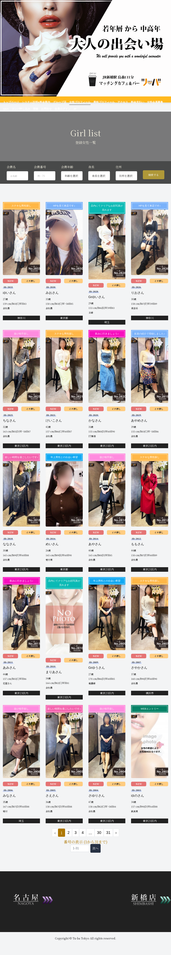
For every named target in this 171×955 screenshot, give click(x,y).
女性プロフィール (70, 102)
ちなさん (9, 433)
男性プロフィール (91, 102)
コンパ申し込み (11, 108)
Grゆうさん (96, 681)
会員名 (11, 180)
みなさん (9, 809)
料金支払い (120, 102)
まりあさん (54, 685)
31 (108, 846)
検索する (153, 188)
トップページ (10, 102)
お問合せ (33, 108)
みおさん (52, 306)
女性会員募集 (136, 102)
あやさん (94, 557)
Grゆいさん (96, 310)
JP (60, 108)
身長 (91, 180)
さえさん (52, 809)
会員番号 (40, 180)
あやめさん (139, 433)
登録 (24, 108)
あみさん (9, 681)
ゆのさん (137, 809)
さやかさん (139, 681)
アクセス (107, 102)
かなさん (94, 433)
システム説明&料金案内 (32, 102)
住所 (119, 180)
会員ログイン (48, 108)
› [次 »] (116, 846)
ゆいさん (9, 306)
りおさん (137, 306)
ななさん (9, 557)
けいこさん (54, 433)
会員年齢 (67, 180)
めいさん (52, 557)
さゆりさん (96, 809)
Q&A (148, 102)
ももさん (137, 557)
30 (99, 846)
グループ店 (52, 102)
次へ (95, 861)
